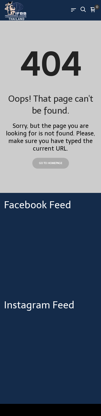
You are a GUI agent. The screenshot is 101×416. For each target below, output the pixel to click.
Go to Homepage (50, 163)
